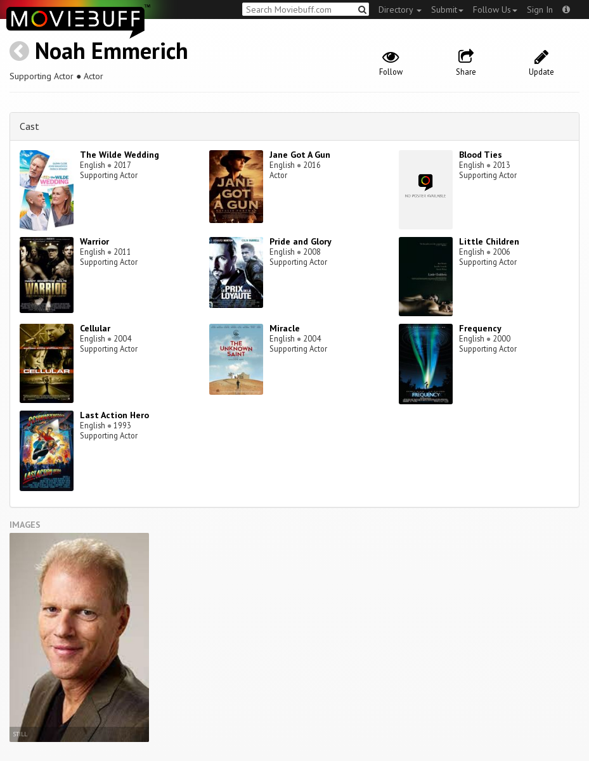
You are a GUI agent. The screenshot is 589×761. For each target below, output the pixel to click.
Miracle (284, 328)
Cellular (95, 328)
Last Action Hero (114, 415)
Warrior (94, 241)
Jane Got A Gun (299, 154)
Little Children (489, 241)
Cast (29, 126)
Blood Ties (480, 154)
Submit (447, 9)
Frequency (480, 328)
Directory (400, 9)
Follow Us (495, 9)
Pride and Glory (300, 241)
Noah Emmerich (111, 50)
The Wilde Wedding (119, 154)
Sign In (540, 9)
